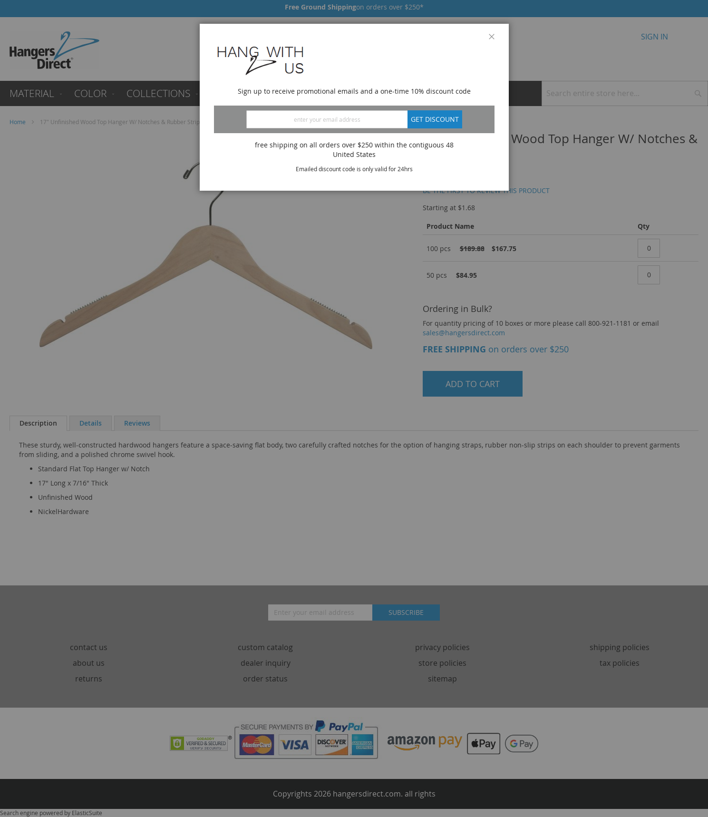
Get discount (435, 119)
